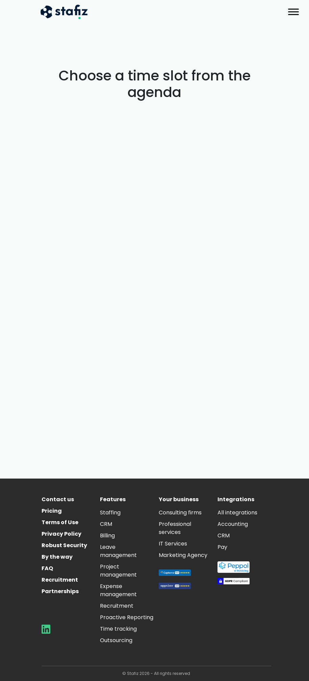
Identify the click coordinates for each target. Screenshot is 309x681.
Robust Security (64, 545)
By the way (57, 557)
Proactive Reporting (126, 617)
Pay (222, 547)
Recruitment (60, 580)
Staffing (110, 512)
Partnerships (60, 591)
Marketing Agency (183, 555)
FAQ (47, 568)
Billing (107, 535)
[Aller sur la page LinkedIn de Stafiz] (46, 631)
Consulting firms (180, 512)
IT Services (173, 544)
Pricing (52, 511)
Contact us (58, 499)
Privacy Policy (61, 534)
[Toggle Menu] (293, 11)
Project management (118, 571)
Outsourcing (116, 640)
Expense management (118, 590)
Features (113, 499)
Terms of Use (60, 522)
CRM (106, 524)
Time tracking (118, 629)
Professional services (175, 528)
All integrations (237, 512)
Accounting (232, 524)
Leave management (118, 551)
